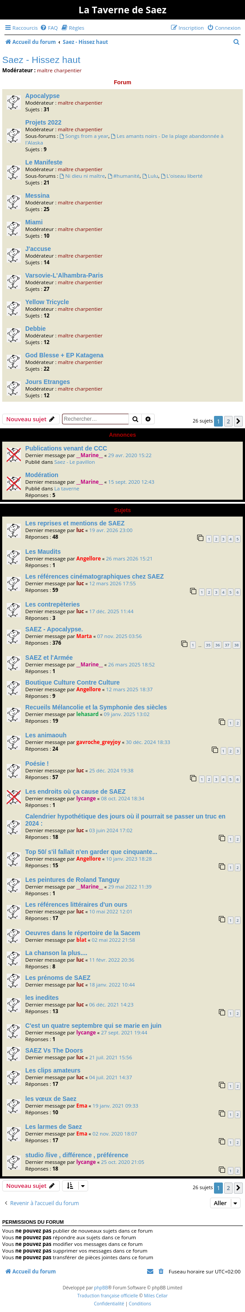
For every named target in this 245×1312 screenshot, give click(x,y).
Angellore (88, 558)
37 (227, 645)
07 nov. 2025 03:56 (119, 636)
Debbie (35, 328)
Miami (34, 222)
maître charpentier (59, 70)
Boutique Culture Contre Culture (72, 682)
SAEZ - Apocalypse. (54, 629)
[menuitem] (49, 27)
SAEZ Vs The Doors (54, 1050)
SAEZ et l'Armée (49, 657)
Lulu (150, 175)
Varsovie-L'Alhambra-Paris (64, 275)
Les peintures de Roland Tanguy (72, 879)
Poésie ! (37, 763)
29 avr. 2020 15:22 (130, 455)
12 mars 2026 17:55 (112, 583)
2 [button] (228, 421)
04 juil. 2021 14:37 (110, 1077)
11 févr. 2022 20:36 (111, 959)
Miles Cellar (156, 1295)
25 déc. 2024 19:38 (111, 770)
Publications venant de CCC (66, 448)
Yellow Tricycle (47, 301)
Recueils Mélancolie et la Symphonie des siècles (96, 707)
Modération (41, 474)
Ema (81, 1105)
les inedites (42, 997)
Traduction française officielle (107, 1295)
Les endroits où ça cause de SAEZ (75, 791)
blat (81, 939)
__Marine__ (89, 455)
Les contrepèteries (52, 604)
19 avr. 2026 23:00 (110, 530)
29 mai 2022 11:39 (130, 886)
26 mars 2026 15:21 (129, 558)
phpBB (101, 1288)
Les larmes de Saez (53, 1126)
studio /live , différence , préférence (76, 1155)
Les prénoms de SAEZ (57, 977)
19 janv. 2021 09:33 (115, 1105)
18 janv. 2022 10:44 (112, 984)
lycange (86, 798)
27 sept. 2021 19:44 (124, 1032)
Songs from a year (83, 136)
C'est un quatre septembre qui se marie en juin (93, 1025)
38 (236, 645)
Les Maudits (43, 551)
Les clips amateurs (53, 1070)
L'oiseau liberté (181, 175)
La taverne (66, 488)
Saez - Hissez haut (41, 60)
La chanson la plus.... (56, 952)
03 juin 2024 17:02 (110, 830)
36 (217, 645)
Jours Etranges (47, 381)
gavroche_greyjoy (98, 742)
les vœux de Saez (51, 1098)
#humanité (124, 175)
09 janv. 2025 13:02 (126, 714)
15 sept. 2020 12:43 (131, 481)
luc (80, 530)
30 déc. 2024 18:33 (148, 742)
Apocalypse (42, 95)
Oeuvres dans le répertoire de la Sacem (82, 932)
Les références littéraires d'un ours (76, 904)
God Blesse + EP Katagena (64, 355)
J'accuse (38, 248)
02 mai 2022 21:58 (113, 939)
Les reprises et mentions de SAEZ (74, 523)
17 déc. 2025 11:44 (111, 611)
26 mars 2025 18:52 (131, 664)
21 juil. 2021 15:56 (110, 1057)
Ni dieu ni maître (82, 175)
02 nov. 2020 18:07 (115, 1133)
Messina (37, 195)
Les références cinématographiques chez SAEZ (94, 576)
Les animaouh (45, 735)
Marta (84, 636)
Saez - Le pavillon (74, 461)
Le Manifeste (43, 162)
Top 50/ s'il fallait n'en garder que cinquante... (91, 851)
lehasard (87, 714)
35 (208, 645)
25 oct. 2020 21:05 (122, 1162)
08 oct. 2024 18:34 (122, 798)
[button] (238, 421)
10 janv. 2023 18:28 (129, 858)
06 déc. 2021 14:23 (111, 1004)
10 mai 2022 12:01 (110, 911)
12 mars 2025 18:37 (129, 689)
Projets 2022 (43, 122)
